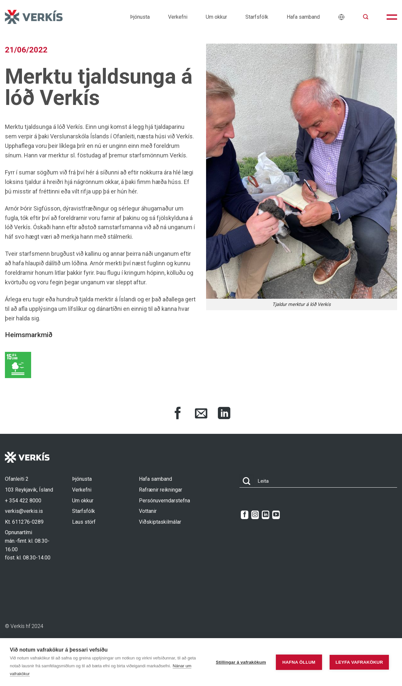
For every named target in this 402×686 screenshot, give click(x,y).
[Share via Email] (201, 414)
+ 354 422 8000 (23, 500)
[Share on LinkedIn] (224, 414)
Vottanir (148, 511)
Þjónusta (140, 17)
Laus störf (84, 522)
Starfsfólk (256, 17)
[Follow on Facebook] (244, 515)
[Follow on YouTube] (276, 515)
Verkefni (177, 17)
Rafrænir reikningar (160, 490)
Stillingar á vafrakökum (241, 662)
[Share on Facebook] (178, 414)
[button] (365, 16)
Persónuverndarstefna (164, 500)
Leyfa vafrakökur (359, 662)
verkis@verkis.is (24, 511)
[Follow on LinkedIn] (265, 515)
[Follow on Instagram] (255, 515)
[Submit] (246, 481)
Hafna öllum (299, 662)
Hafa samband (303, 17)
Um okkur (216, 17)
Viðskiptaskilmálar (160, 522)
